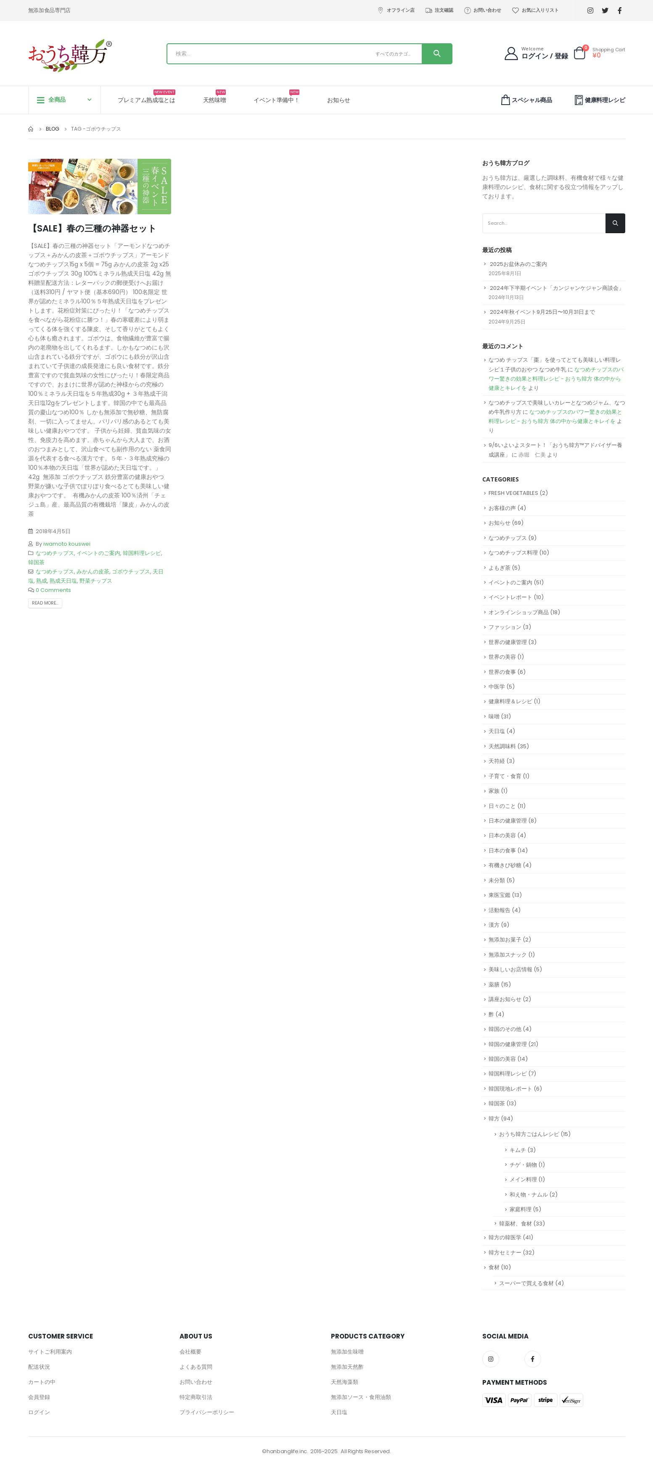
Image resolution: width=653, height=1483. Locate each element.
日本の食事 (502, 851)
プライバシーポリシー (207, 1412)
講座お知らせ (505, 999)
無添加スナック (508, 955)
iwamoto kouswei (66, 543)
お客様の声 (502, 508)
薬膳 (494, 985)
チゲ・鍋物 (523, 1165)
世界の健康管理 (508, 642)
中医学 (497, 687)
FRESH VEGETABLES (513, 493)
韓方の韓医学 (505, 1237)
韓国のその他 (505, 1029)
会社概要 (190, 1352)
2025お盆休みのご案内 (518, 264)
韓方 (494, 1119)
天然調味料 (502, 746)
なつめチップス (55, 553)
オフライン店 (396, 10)
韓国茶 (36, 562)
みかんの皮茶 (93, 571)
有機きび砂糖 (505, 865)
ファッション (505, 627)
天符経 (497, 761)
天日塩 (497, 731)
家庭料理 (520, 1209)
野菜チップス (95, 580)
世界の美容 (502, 657)
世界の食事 (502, 672)
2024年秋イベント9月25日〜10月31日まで (542, 312)
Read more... (45, 603)
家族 (494, 791)
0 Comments (53, 590)
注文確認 (439, 10)
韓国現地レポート (510, 1089)
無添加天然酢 (347, 1367)
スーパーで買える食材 (526, 1283)
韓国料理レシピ (142, 553)
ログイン (39, 1412)
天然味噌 (214, 96)
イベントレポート (510, 597)
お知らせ (338, 100)
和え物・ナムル (529, 1195)
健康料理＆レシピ (510, 701)
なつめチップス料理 (513, 553)
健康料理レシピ (598, 100)
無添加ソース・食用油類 (361, 1397)
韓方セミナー (505, 1253)
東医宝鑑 (499, 895)
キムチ (518, 1150)
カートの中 (42, 1382)
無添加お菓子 (505, 940)
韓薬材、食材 (515, 1224)
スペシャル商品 (525, 100)
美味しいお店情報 (510, 969)
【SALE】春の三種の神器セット (92, 228)
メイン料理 (523, 1179)
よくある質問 (196, 1367)
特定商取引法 (196, 1397)
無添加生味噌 (347, 1352)
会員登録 (39, 1397)
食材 (494, 1267)
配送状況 (39, 1367)
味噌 (494, 716)
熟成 (41, 580)
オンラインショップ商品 (519, 612)
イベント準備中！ (276, 96)
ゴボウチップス (131, 571)
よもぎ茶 (499, 568)
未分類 (497, 880)
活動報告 (499, 910)
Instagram (490, 1359)
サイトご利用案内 (50, 1352)
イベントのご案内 (98, 553)
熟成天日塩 (63, 580)
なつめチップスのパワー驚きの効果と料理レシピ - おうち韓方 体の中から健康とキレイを (556, 378)
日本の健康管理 (508, 821)
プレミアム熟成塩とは (146, 96)
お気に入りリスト (534, 10)
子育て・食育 (505, 776)
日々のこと (502, 806)
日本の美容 (502, 835)
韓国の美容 (502, 1059)
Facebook (532, 1359)
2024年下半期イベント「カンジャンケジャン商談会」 (557, 288)
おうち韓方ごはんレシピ (529, 1134)
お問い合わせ (482, 10)
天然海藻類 (344, 1382)
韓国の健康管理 (508, 1044)
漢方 (494, 925)
